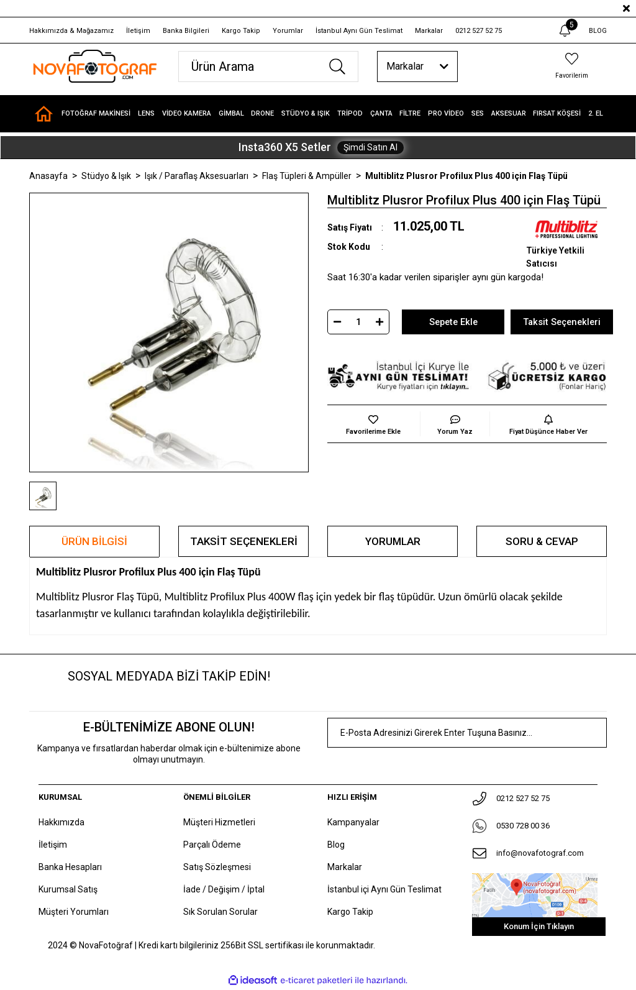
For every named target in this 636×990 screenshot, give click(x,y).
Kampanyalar (353, 822)
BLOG (598, 31)
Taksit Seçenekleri (244, 541)
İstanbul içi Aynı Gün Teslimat (384, 889)
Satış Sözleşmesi (217, 867)
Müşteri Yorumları (74, 912)
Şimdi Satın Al (370, 147)
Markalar (429, 31)
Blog (336, 845)
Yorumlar (288, 31)
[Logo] (94, 66)
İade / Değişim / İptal (224, 889)
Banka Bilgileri (186, 31)
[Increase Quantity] (379, 322)
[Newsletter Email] (467, 733)
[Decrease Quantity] (337, 322)
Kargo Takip (241, 31)
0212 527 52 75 (478, 31)
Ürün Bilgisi (94, 541)
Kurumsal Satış (68, 889)
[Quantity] (358, 322)
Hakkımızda (61, 822)
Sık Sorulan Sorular (220, 912)
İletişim (138, 31)
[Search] (268, 66)
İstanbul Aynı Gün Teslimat (359, 31)
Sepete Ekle (453, 322)
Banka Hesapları (70, 867)
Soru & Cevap (542, 541)
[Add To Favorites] (373, 423)
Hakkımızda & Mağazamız (71, 31)
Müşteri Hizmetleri (219, 822)
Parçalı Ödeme (212, 845)
